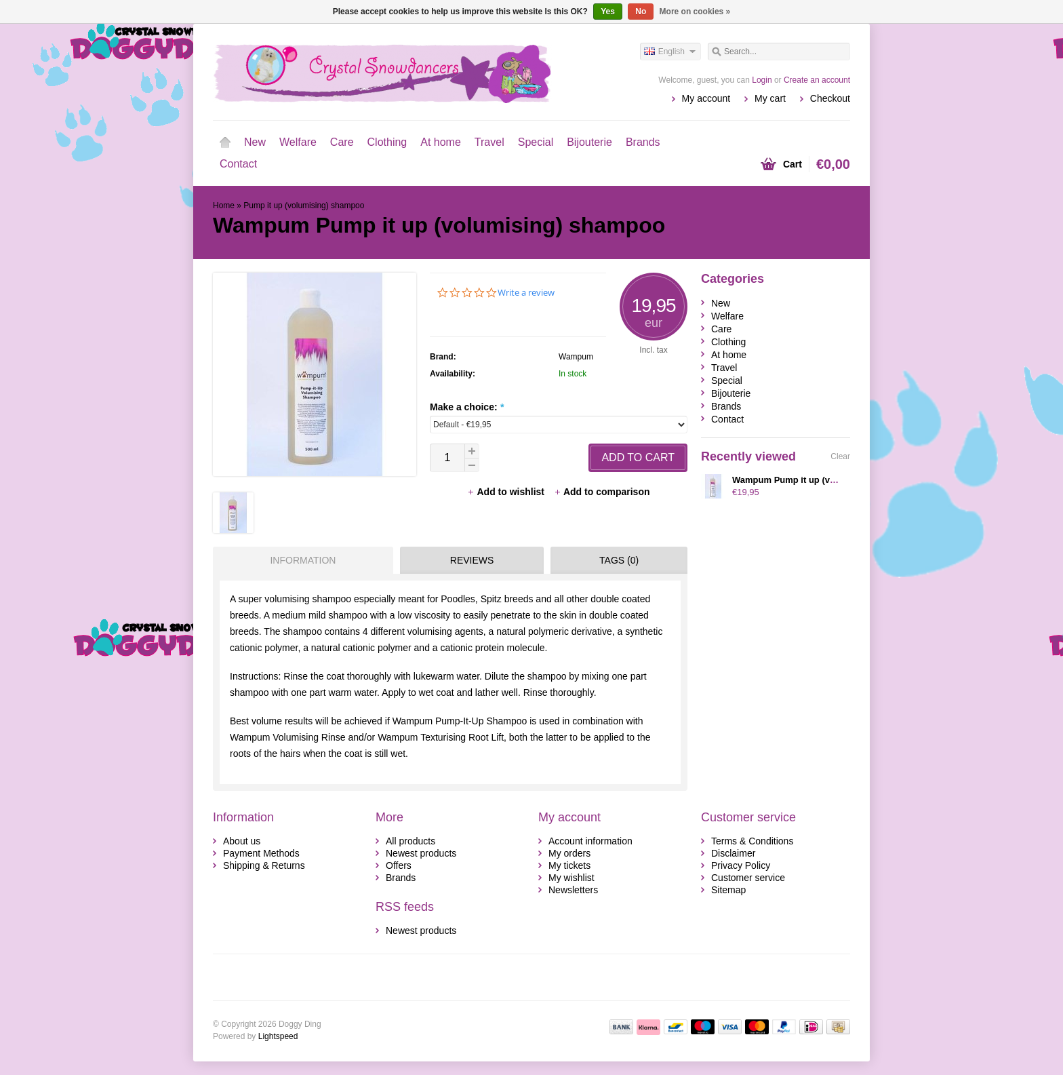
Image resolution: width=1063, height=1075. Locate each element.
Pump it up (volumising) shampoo (303, 205)
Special (535, 142)
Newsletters (573, 889)
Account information (590, 841)
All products (410, 841)
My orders (569, 853)
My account (706, 98)
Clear (840, 456)
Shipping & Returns (264, 865)
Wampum (576, 356)
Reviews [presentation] (472, 560)
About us (241, 841)
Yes (608, 11)
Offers (399, 865)
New (255, 142)
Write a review (526, 292)
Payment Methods (261, 853)
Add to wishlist (506, 491)
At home (440, 142)
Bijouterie (589, 142)
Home (225, 142)
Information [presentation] (303, 560)
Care (342, 142)
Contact (238, 164)
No (640, 11)
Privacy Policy (740, 865)
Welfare (298, 142)
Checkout (830, 98)
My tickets (569, 865)
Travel (489, 142)
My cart (770, 98)
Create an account (817, 80)
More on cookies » (695, 11)
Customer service (748, 877)
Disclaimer (733, 853)
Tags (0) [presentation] (619, 560)
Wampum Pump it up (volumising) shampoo (824, 480)
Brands (643, 142)
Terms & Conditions (752, 841)
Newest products (421, 853)
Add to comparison (602, 491)
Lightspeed (278, 1036)
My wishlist (571, 877)
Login (761, 80)
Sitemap (728, 889)
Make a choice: (467, 407)
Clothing (387, 142)
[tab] (299, 560)
